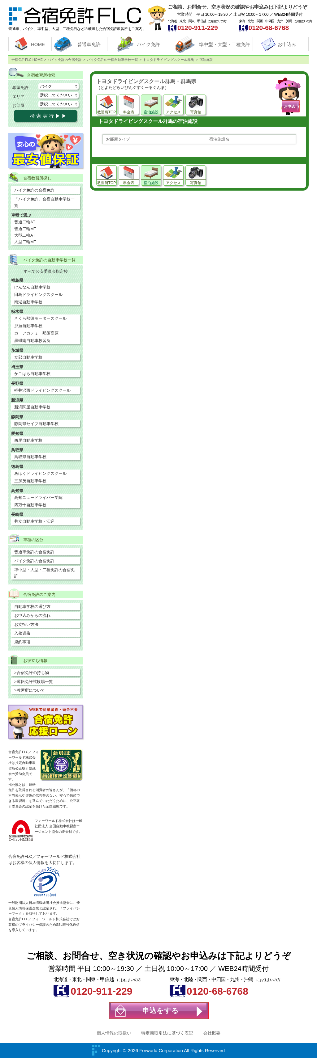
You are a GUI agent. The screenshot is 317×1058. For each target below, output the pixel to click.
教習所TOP (106, 112)
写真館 (195, 112)
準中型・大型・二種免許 (224, 44)
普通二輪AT (24, 222)
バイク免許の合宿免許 (34, 190)
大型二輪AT (24, 235)
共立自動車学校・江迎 (34, 521)
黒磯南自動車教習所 (32, 340)
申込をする (160, 1010)
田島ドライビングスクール (38, 294)
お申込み (287, 44)
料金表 (128, 112)
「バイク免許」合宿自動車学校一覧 (44, 202)
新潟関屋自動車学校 (32, 407)
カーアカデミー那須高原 (36, 333)
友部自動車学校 (28, 357)
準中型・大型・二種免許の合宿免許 (44, 573)
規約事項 (22, 642)
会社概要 (211, 1033)
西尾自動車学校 (28, 440)
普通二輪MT (25, 228)
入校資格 (22, 633)
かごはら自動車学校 (32, 373)
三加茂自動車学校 (30, 480)
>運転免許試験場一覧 (33, 681)
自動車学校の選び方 (32, 606)
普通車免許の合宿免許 (34, 552)
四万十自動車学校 (30, 505)
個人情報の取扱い (114, 1033)
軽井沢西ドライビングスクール (42, 390)
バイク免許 (148, 44)
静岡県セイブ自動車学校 (36, 423)
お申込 (289, 106)
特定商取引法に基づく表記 (167, 1033)
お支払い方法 (26, 624)
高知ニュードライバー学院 (38, 497)
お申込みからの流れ (32, 615)
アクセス (173, 112)
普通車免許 (89, 44)
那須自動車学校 (28, 325)
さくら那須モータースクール (40, 318)
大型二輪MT (25, 241)
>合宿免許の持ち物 (31, 672)
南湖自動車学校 (28, 302)
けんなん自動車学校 (32, 287)
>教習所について (29, 690)
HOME (38, 44)
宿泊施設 (151, 112)
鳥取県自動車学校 (30, 456)
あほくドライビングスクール (40, 473)
